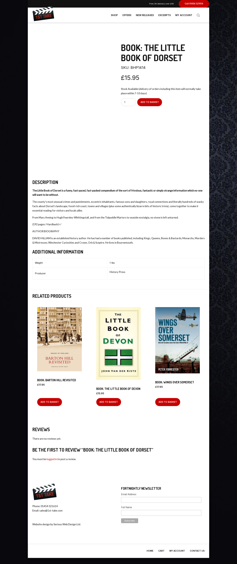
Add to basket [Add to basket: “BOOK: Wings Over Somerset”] (168, 400)
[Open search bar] (198, 15)
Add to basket (150, 101)
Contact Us (197, 549)
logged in (52, 457)
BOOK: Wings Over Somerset (174, 381)
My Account (183, 15)
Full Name (126, 506)
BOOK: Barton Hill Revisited (56, 379)
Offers (126, 15)
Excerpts (164, 15)
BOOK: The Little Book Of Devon (118, 387)
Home (150, 549)
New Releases (145, 15)
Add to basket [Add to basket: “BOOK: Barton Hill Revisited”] (50, 400)
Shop (114, 15)
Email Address (128, 493)
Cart (161, 549)
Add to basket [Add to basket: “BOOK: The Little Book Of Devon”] (108, 400)
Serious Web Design (65, 523)
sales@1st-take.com (51, 509)
